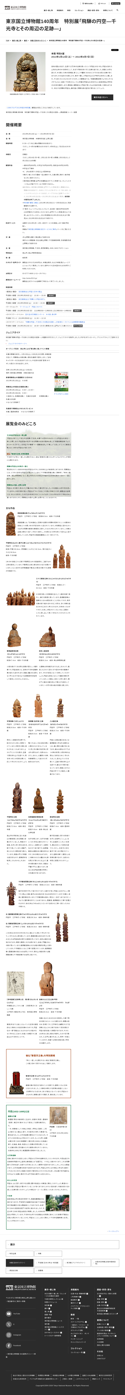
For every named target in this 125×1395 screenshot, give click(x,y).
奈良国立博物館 (58, 1375)
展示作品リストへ (101, 97)
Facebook (13, 1345)
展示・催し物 (48, 10)
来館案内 (60, 10)
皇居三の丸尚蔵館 (89, 1375)
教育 (69, 10)
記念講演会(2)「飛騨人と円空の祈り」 (32, 299)
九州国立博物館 (73, 1375)
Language (116, 3)
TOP (7, 40)
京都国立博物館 (43, 1375)
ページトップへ (113, 1231)
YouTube (13, 1314)
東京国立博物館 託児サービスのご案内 (42, 229)
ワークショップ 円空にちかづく (31, 307)
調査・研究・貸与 (93, 10)
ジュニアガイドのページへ (17, 343)
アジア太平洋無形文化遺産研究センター (44, 1379)
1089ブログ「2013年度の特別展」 (19, 108)
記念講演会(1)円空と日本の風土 (30, 292)
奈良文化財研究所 (19, 1379)
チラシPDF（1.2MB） (61, 394)
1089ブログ (101, 1358)
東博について (108, 10)
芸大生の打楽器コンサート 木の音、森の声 (41, 314)
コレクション (79, 10)
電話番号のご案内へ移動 (15, 1301)
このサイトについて (82, 1379)
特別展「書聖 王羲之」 (31, 203)
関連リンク (96, 1379)
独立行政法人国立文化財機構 (24, 1375)
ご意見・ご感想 (67, 1379)
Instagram (13, 1335)
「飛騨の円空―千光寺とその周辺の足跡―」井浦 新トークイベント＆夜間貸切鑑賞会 (55, 322)
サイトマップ (107, 1379)
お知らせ (100, 1355)
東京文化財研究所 (105, 1375)
